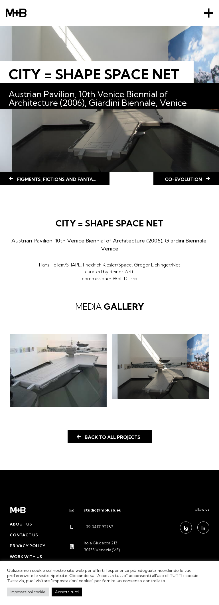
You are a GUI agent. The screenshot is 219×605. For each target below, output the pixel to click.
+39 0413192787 (91, 526)
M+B (16, 13)
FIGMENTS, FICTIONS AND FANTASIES (59, 179)
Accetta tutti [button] (67, 592)
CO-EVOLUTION (183, 179)
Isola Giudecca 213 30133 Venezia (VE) (95, 546)
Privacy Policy (27, 545)
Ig (186, 528)
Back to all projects (112, 437)
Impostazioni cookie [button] (28, 592)
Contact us (24, 535)
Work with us (26, 556)
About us (21, 524)
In (203, 528)
